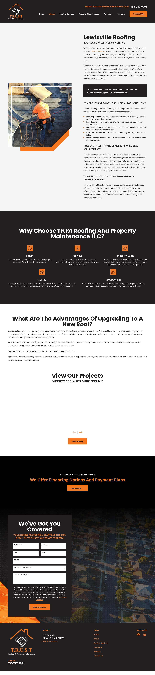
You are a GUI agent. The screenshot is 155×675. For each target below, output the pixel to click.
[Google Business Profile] (144, 634)
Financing (98, 647)
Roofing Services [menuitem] (67, 14)
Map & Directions (50, 641)
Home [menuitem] (41, 14)
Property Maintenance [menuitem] (89, 14)
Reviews (97, 651)
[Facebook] (138, 634)
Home (96, 634)
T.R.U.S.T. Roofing (97, 51)
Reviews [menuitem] (121, 14)
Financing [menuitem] (108, 14)
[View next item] (80, 432)
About (96, 638)
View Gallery (77, 441)
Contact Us (138, 14)
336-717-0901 (138, 6)
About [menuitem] (52, 14)
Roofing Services (100, 643)
